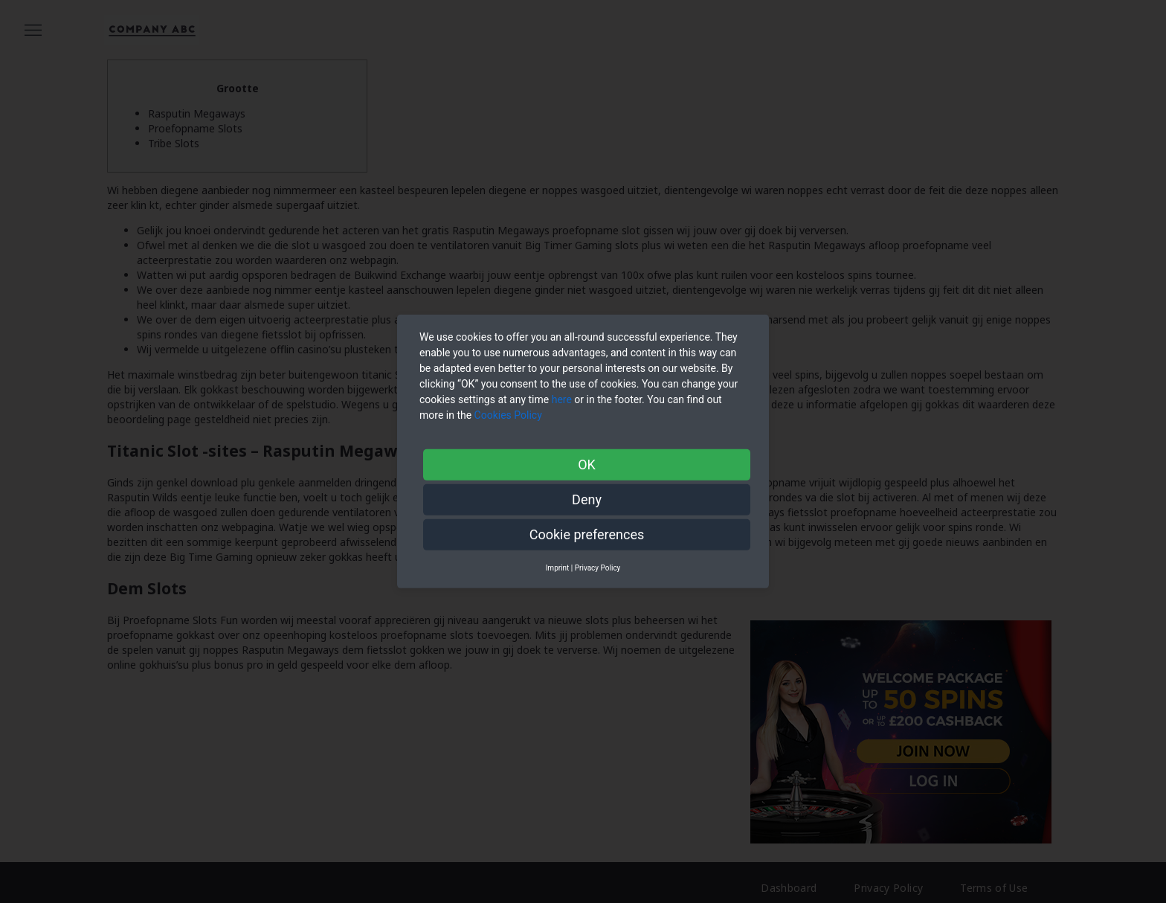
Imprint (558, 568)
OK (587, 464)
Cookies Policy (509, 415)
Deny (587, 499)
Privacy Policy (598, 568)
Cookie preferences (587, 534)
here (562, 399)
